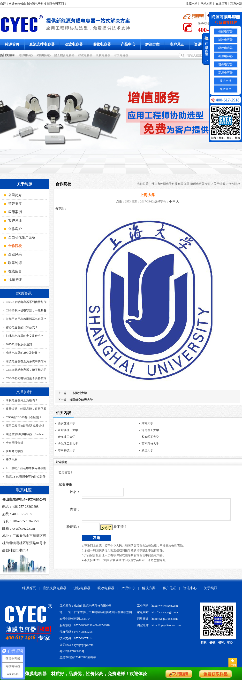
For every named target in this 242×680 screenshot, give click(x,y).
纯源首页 (12, 44)
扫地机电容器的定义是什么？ (25, 336)
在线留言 (221, 3)
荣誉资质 (15, 203)
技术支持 (225, 81)
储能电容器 (44, 55)
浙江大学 (147, 450)
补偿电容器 (225, 56)
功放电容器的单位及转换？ (23, 353)
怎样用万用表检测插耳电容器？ (26, 319)
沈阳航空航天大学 (81, 400)
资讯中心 (201, 44)
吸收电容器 (102, 44)
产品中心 (128, 44)
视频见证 (15, 280)
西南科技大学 (150, 443)
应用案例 (15, 212)
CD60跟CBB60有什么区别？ (24, 417)
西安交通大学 (66, 423)
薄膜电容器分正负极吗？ (22, 400)
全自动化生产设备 (21, 237)
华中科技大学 (66, 450)
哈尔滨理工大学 (68, 430)
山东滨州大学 (78, 393)
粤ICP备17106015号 (72, 651)
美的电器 (11, 459)
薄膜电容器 (26, 55)
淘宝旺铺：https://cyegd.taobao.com (159, 625)
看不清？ (110, 530)
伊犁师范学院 (14, 451)
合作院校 (234, 183)
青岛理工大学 (66, 437)
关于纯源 (219, 183)
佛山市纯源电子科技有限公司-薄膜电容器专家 (181, 183)
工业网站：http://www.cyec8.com (157, 605)
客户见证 (177, 44)
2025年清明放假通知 (19, 344)
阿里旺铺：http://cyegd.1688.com (157, 618)
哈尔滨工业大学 (68, 443)
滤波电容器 (74, 44)
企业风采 (15, 254)
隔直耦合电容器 (65, 55)
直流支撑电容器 (42, 44)
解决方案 (152, 44)
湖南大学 (147, 423)
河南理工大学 (150, 430)
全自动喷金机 (14, 442)
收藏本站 (191, 3)
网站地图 (206, 3)
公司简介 (15, 195)
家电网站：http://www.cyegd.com (157, 612)
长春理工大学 (150, 437)
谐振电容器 (122, 55)
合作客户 (15, 229)
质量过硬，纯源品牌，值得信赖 (26, 408)
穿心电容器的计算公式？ (22, 327)
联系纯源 (236, 3)
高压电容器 (225, 72)
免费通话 (225, 89)
